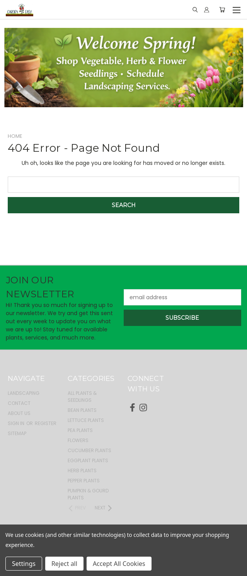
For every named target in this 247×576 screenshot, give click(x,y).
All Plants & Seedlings (82, 396)
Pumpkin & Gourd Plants (88, 494)
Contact (19, 403)
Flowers (78, 440)
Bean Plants (82, 410)
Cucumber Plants (89, 450)
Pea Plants (80, 430)
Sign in (17, 423)
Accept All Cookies (119, 563)
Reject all (64, 563)
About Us (19, 413)
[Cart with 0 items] (222, 10)
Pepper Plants (84, 480)
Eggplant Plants (88, 460)
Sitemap (17, 433)
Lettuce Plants (86, 420)
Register (45, 423)
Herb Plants (82, 470)
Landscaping (23, 393)
